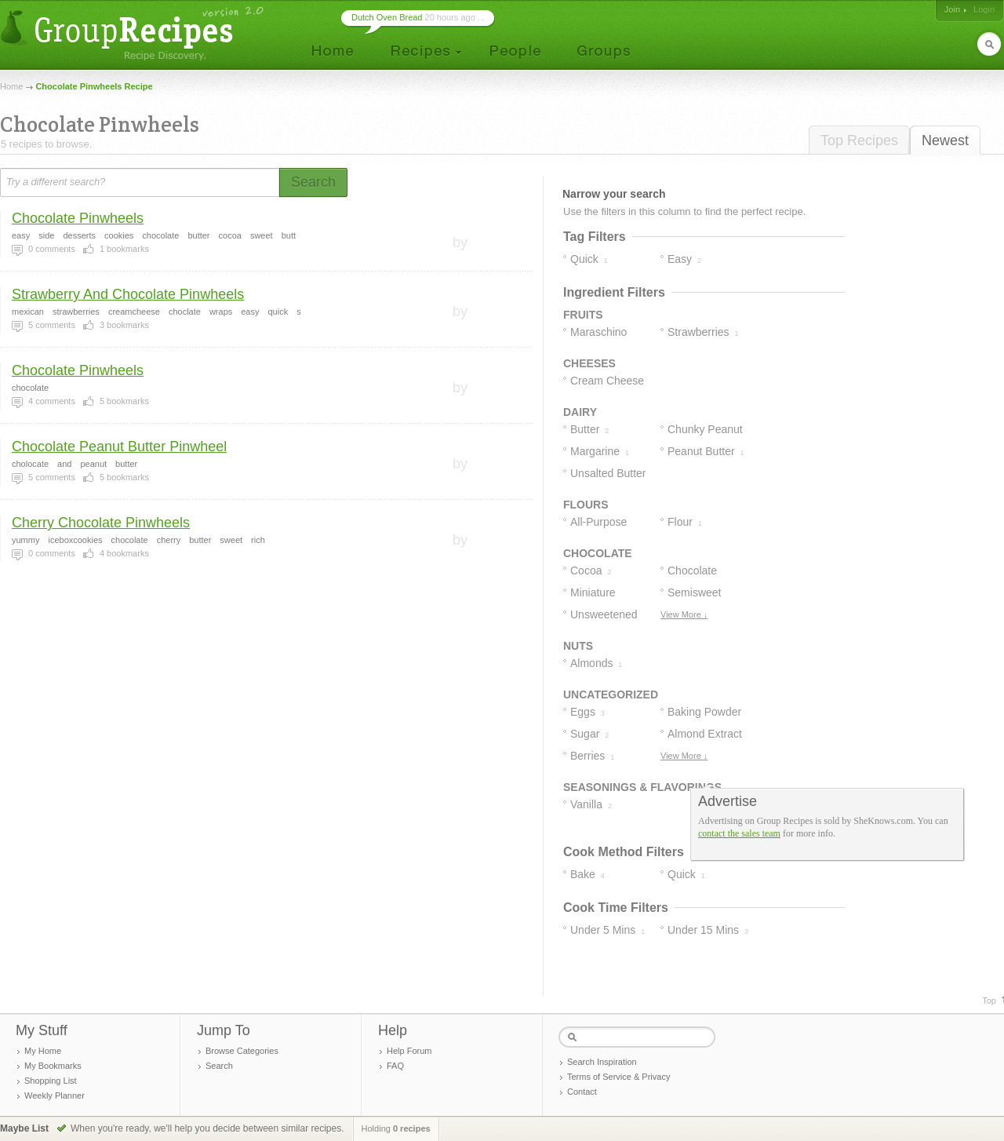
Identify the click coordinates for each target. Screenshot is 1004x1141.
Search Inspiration (602, 1061)
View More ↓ (684, 614)
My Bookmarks (53, 1065)
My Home (42, 1050)
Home (11, 86)
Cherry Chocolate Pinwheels (101, 522)
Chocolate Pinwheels (78, 218)
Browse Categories (242, 1050)
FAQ (395, 1065)
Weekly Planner (54, 1095)
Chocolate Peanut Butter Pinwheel (119, 446)
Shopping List (50, 1080)
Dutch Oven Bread (387, 17)
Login (984, 9)
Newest (945, 140)
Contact (582, 1091)
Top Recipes (859, 140)
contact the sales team (739, 833)
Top (989, 1000)
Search (219, 1065)
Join (952, 9)
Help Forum (409, 1050)
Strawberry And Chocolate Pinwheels (128, 294)
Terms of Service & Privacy (618, 1076)
